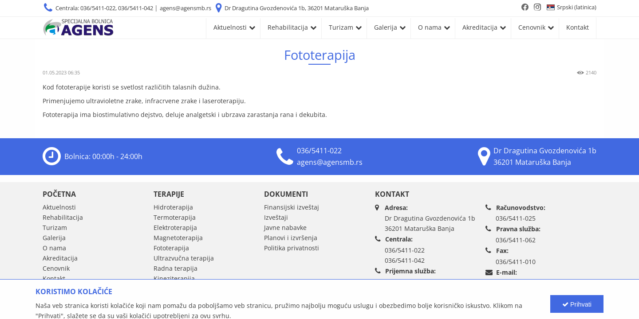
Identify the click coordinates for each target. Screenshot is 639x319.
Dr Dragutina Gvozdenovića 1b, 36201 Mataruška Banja (297, 8)
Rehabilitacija (288, 27)
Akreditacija (479, 27)
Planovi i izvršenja (290, 237)
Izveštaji (276, 217)
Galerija (385, 27)
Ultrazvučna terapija (184, 258)
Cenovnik (531, 27)
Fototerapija (171, 248)
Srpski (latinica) (576, 7)
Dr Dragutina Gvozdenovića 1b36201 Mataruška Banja (430, 223)
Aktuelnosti (230, 27)
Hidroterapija (173, 207)
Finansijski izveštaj (291, 207)
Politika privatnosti (291, 248)
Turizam (341, 27)
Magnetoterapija (178, 237)
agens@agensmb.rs (185, 8)
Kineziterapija (174, 278)
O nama (430, 27)
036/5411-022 (319, 151)
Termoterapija (175, 217)
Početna (59, 194)
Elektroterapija (175, 227)
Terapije (169, 194)
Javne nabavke (285, 227)
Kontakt (577, 27)
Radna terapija (175, 268)
